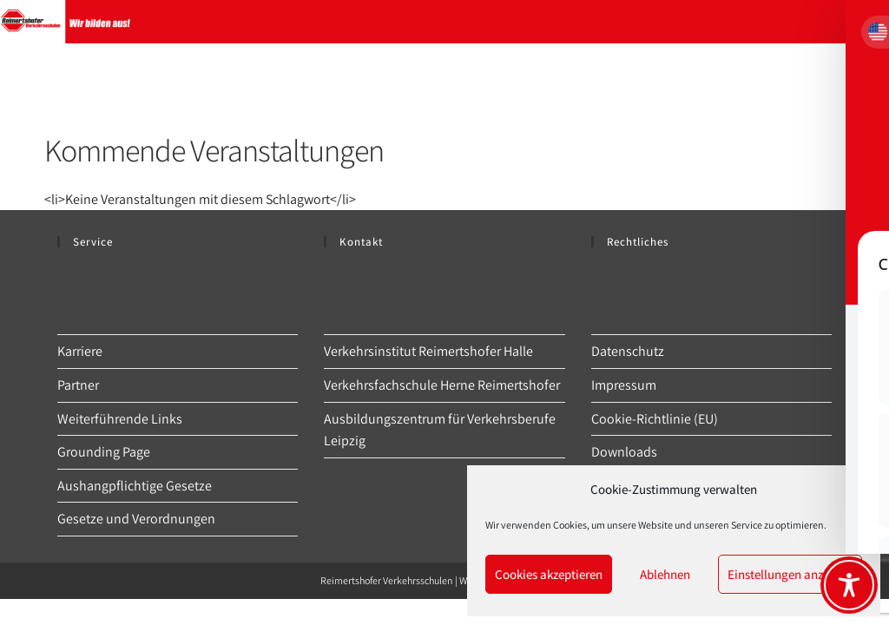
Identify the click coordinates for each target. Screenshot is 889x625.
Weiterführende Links (119, 419)
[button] (853, 489)
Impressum (623, 385)
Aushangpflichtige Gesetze (134, 486)
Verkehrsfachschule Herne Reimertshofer (442, 385)
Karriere (79, 351)
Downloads (624, 452)
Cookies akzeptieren (549, 574)
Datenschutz (627, 351)
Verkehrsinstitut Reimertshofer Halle (428, 351)
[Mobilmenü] (863, 22)
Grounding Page (103, 452)
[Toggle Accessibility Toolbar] (849, 585)
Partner (78, 385)
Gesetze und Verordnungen (136, 519)
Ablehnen (665, 574)
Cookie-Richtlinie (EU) (654, 419)
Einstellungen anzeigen (790, 574)
